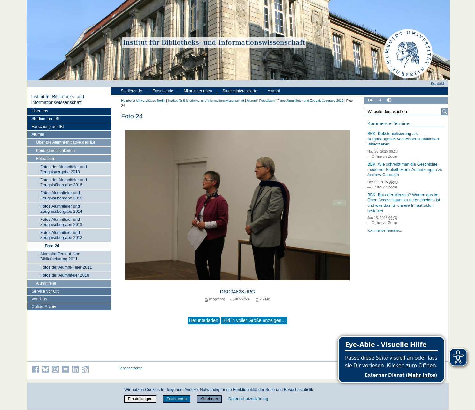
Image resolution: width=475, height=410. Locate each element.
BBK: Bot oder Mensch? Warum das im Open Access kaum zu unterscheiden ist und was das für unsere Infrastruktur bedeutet (403, 202)
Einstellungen (140, 398)
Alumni (38, 134)
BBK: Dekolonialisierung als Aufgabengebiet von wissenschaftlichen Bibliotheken (403, 138)
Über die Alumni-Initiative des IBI (65, 142)
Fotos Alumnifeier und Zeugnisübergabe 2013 (61, 222)
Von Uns (39, 298)
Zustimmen (176, 398)
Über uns (40, 110)
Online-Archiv (44, 306)
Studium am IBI (45, 118)
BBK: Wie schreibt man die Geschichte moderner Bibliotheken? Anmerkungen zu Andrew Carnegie (404, 169)
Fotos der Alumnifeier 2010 (64, 275)
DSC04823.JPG (237, 291)
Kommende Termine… (384, 230)
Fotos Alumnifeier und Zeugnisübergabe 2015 (61, 195)
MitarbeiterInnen (198, 91)
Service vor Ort (45, 291)
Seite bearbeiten (130, 368)
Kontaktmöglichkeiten (55, 150)
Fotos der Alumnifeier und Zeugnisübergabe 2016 (63, 182)
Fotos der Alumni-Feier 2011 (66, 267)
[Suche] (444, 111)
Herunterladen (203, 320)
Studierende (131, 91)
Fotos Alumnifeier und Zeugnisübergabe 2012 (61, 235)
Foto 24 (52, 245)
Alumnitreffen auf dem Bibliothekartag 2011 (60, 256)
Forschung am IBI (48, 126)
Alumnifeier (46, 283)
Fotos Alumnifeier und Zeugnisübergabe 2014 (61, 209)
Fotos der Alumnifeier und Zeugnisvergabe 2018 (63, 169)
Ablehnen (209, 398)
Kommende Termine (388, 123)
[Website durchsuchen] (406, 111)
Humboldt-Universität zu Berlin (143, 100)
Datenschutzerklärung (248, 398)
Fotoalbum (45, 158)
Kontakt (437, 83)
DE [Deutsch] (371, 100)
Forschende (162, 91)
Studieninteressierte (240, 91)
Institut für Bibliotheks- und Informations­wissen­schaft (57, 99)
